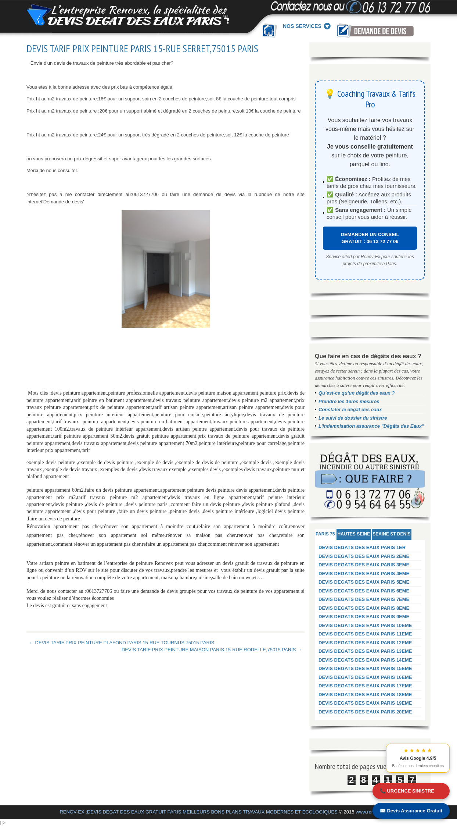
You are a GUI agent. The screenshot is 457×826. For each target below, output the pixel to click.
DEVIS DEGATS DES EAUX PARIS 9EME (364, 616)
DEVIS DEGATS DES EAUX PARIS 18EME (365, 694)
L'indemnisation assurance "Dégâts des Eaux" (371, 426)
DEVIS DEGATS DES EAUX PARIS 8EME (364, 608)
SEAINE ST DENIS (391, 534)
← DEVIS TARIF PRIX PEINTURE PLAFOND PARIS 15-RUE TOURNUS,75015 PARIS (121, 642)
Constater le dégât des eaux (350, 409)
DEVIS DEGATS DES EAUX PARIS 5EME (364, 582)
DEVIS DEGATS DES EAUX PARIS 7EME (364, 599)
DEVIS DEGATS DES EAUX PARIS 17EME (365, 685)
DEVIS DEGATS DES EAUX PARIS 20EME (365, 712)
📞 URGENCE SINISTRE (407, 791)
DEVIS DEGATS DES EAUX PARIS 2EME (364, 556)
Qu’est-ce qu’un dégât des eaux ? (357, 393)
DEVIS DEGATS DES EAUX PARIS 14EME (365, 660)
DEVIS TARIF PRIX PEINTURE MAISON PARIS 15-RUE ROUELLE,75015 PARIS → (212, 649)
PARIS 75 (325, 534)
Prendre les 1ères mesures (349, 401)
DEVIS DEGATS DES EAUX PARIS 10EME (365, 625)
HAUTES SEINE (353, 534)
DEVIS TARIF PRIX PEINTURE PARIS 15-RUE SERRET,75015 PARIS (142, 48)
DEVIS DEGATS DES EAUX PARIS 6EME (364, 591)
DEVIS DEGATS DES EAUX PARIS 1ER (362, 547)
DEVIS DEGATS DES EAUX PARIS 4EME (364, 573)
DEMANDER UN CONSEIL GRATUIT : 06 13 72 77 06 (370, 238)
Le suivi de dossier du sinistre (353, 418)
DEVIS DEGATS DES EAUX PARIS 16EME (365, 677)
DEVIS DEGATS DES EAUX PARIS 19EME (365, 703)
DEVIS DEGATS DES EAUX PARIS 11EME (365, 634)
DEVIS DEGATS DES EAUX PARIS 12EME (365, 642)
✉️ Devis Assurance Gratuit (411, 810)
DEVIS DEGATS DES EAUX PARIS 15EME (365, 668)
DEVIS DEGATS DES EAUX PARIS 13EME (365, 651)
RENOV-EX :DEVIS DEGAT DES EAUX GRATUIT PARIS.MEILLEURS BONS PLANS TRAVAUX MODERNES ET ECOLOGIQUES (198, 812)
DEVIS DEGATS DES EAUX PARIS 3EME (364, 564)
